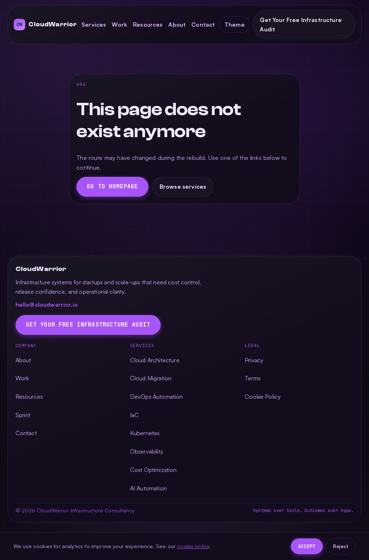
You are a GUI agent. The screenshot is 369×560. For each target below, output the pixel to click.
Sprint (23, 415)
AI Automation (148, 488)
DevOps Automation (156, 396)
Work (119, 24)
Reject (340, 546)
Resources (148, 24)
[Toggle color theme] (234, 24)
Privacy (254, 360)
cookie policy (193, 546)
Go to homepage (112, 186)
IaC (134, 415)
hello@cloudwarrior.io (46, 304)
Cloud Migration (151, 378)
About (177, 24)
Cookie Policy (263, 396)
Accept (307, 546)
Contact (203, 24)
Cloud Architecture (154, 360)
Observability (146, 451)
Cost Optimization (153, 469)
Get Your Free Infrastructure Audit (300, 24)
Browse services (183, 186)
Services (93, 24)
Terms (253, 378)
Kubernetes (145, 433)
